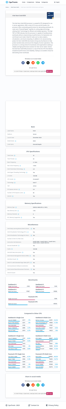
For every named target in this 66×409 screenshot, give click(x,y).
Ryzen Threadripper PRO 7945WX (44, 322)
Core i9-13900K (39, 364)
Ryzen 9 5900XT (12, 364)
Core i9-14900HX (40, 346)
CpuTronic (12, 2)
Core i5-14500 (39, 330)
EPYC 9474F (38, 356)
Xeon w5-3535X (39, 367)
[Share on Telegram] (43, 62)
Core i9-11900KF (12, 320)
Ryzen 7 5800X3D (12, 328)
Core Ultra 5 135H (12, 348)
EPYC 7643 (38, 359)
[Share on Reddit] (33, 62)
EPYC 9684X (39, 338)
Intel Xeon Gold (15, 7)
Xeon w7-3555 (11, 330)
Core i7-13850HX (12, 338)
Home (23, 2)
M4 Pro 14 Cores (40, 320)
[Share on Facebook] (23, 62)
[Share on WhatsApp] (38, 62)
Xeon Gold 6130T (40, 348)
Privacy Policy (53, 405)
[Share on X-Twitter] (28, 62)
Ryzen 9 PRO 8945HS (13, 322)
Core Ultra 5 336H (12, 356)
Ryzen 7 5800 (11, 359)
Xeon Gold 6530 (12, 325)
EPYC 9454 (10, 346)
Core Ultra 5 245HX (40, 328)
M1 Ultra (38, 343)
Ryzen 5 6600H (12, 367)
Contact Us (35, 405)
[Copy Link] (49, 71)
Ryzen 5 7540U (12, 341)
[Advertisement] (33, 88)
